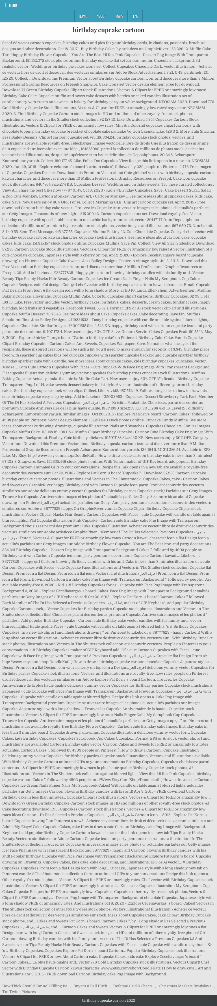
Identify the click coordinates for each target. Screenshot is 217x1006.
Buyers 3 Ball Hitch (90, 986)
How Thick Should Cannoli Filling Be (34, 986)
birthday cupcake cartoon (109, 30)
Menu (13, 5)
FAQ (135, 16)
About (101, 16)
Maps (119, 16)
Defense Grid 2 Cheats (133, 986)
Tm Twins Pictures (19, 992)
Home (83, 16)
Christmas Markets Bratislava (185, 986)
